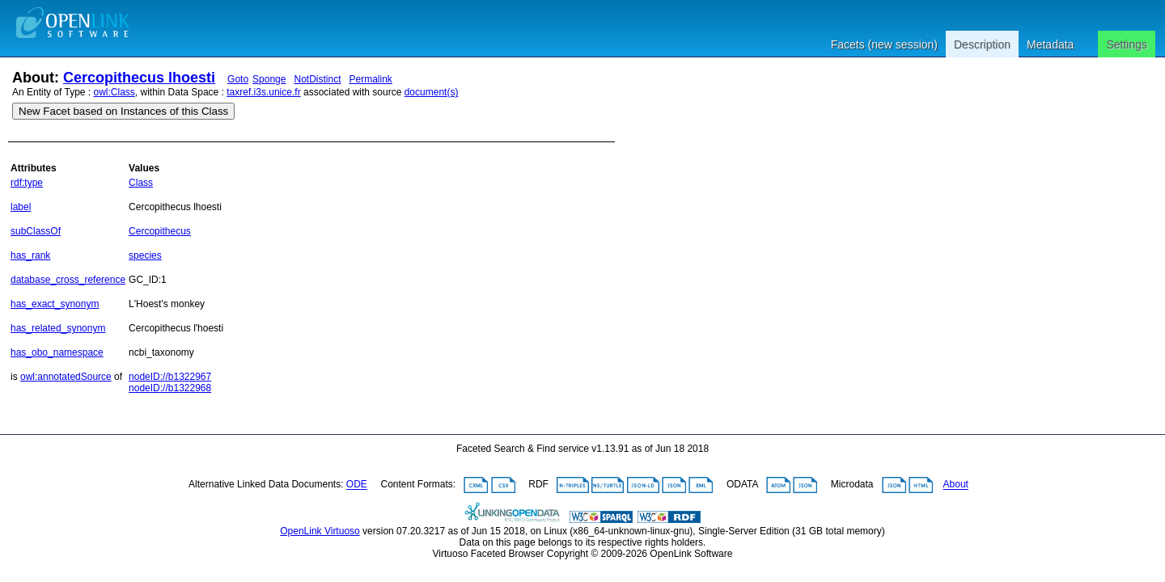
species (145, 255)
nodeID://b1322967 (170, 376)
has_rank (30, 255)
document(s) (432, 92)
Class (141, 182)
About (955, 485)
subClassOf (36, 231)
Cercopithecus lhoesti (139, 78)
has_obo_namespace (57, 352)
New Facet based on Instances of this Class (123, 111)
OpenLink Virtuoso (320, 531)
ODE (356, 485)
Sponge (269, 79)
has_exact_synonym (55, 304)
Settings (1126, 44)
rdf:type (27, 182)
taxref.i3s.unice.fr (263, 92)
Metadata (1050, 44)
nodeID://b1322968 (170, 388)
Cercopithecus (160, 231)
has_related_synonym (58, 328)
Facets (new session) (884, 44)
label (21, 207)
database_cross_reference (68, 279)
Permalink (371, 79)
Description (982, 44)
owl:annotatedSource (66, 376)
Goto (237, 79)
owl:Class (114, 92)
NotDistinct (317, 79)
